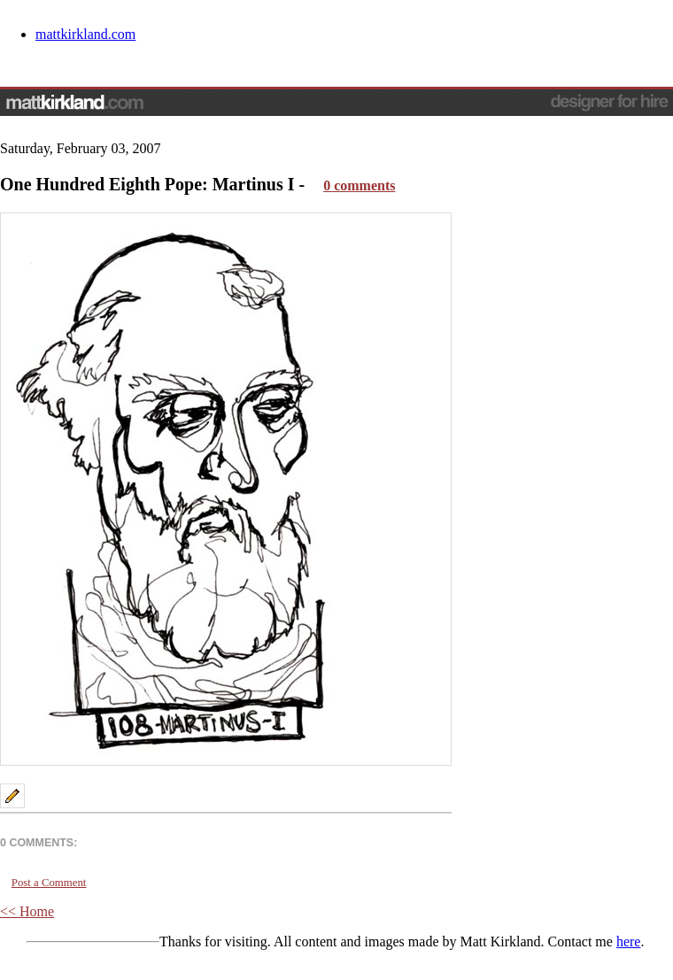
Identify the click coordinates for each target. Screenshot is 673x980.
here (628, 941)
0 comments (359, 185)
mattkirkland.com (85, 34)
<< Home (27, 911)
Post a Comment (49, 882)
